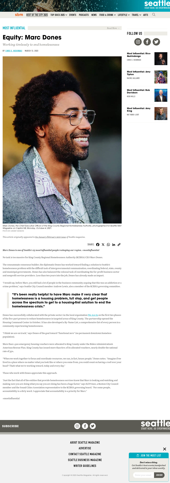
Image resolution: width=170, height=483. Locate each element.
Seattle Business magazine (85, 460)
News (94, 15)
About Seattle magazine (85, 442)
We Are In (93, 315)
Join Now (159, 475)
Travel (135, 15)
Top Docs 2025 (58, 15)
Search (154, 14)
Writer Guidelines (85, 466)
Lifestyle (122, 15)
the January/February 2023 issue (50, 237)
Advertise (85, 448)
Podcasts (84, 15)
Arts (145, 15)
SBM (19, 14)
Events (72, 15)
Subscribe (10, 426)
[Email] (143, 475)
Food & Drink (106, 15)
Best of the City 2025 (37, 15)
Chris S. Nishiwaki (13, 51)
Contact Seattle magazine (85, 454)
